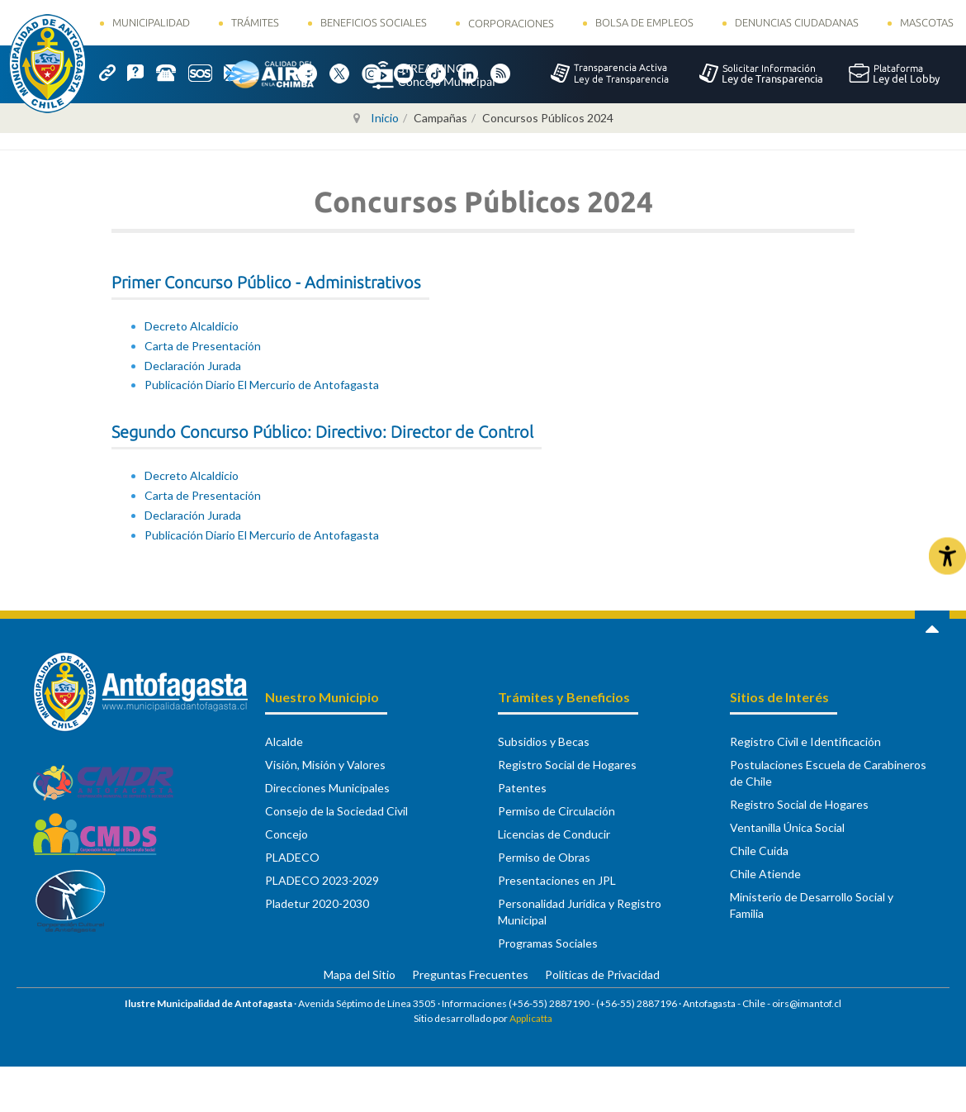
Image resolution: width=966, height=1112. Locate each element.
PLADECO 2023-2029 (322, 880)
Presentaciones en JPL (557, 880)
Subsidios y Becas (544, 741)
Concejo (286, 834)
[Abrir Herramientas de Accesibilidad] (947, 556)
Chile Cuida (759, 851)
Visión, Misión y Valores (325, 765)
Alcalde (284, 741)
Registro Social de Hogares (567, 765)
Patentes (522, 788)
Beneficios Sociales (373, 22)
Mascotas (927, 22)
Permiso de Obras (544, 857)
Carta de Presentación (202, 346)
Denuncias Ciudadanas (797, 22)
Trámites (255, 22)
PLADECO (292, 857)
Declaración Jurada (192, 366)
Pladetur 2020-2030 (317, 903)
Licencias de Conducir (554, 834)
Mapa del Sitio (359, 974)
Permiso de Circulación (556, 811)
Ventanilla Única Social (787, 827)
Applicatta (530, 1018)
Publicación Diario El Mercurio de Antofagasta (261, 385)
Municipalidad (151, 22)
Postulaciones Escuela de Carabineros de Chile (828, 773)
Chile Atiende (765, 874)
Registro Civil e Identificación (805, 741)
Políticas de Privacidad (602, 974)
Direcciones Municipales (327, 788)
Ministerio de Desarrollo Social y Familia (811, 905)
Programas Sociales (548, 943)
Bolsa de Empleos (644, 22)
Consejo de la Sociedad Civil (336, 811)
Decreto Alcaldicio (191, 326)
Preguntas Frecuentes (470, 974)
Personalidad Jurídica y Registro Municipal (579, 911)
